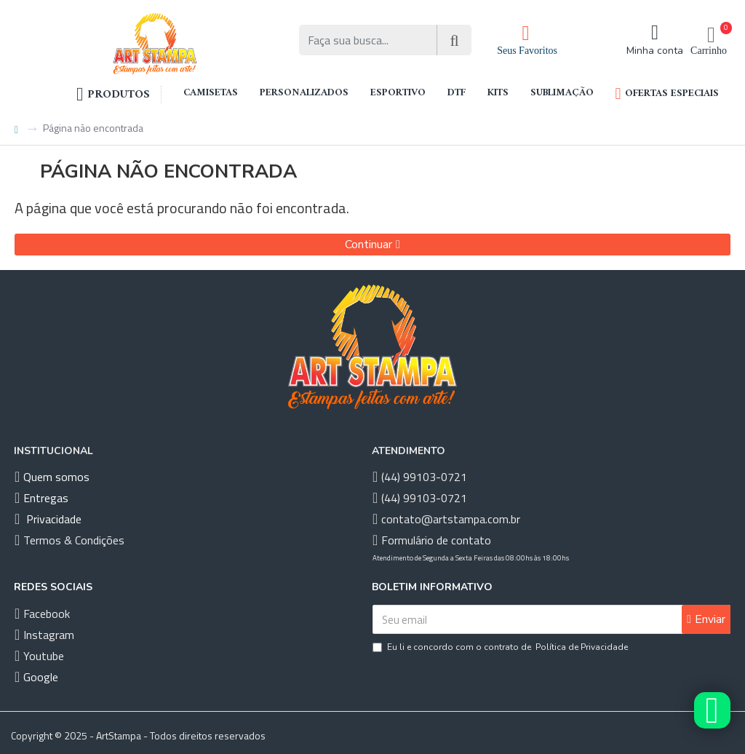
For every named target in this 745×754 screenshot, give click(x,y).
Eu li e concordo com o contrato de (501, 647)
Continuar (368, 245)
